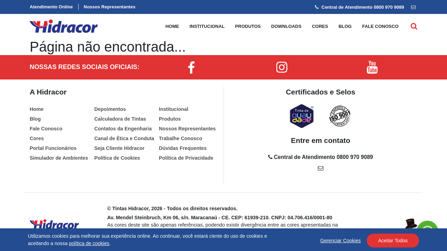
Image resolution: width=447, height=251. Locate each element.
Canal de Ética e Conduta (124, 138)
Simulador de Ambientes (59, 158)
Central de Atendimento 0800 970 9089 (359, 7)
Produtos (248, 26)
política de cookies (89, 243)
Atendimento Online (51, 6)
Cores (320, 26)
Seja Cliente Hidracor (119, 148)
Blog (345, 26)
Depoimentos (110, 109)
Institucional (207, 26)
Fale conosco (380, 26)
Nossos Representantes (109, 6)
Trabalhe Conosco (180, 138)
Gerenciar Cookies (340, 240)
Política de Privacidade (186, 158)
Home (172, 26)
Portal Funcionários (53, 148)
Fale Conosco (46, 128)
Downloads (286, 26)
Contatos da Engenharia (123, 128)
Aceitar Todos (393, 240)
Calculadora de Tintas (120, 119)
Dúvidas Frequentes (183, 148)
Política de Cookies (117, 158)
